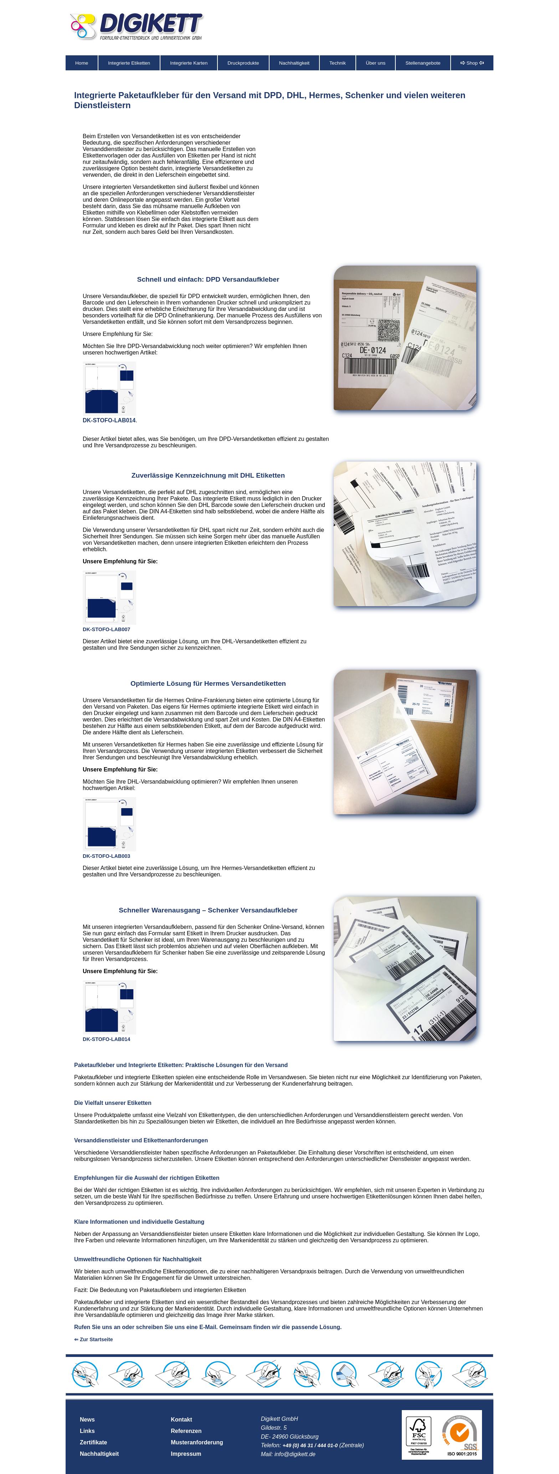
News (87, 1420)
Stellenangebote (422, 63)
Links (87, 1431)
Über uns (375, 63)
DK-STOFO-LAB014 (109, 420)
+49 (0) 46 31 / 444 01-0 (310, 1445)
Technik (337, 63)
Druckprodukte (243, 63)
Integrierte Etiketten (129, 63)
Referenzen (186, 1431)
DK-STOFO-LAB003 (106, 856)
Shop (472, 63)
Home (81, 63)
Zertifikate (93, 1442)
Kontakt (181, 1420)
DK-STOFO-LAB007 (106, 629)
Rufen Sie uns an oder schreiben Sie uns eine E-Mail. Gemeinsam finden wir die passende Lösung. (208, 1327)
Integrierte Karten (188, 63)
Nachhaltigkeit (294, 63)
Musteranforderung (197, 1442)
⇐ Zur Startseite (93, 1339)
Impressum (186, 1454)
